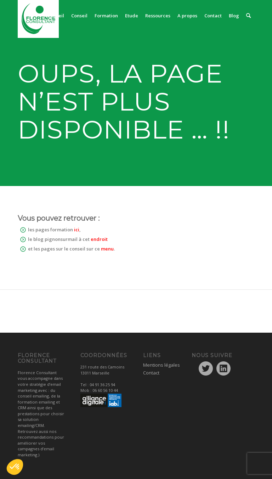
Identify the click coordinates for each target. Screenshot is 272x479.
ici (76, 229)
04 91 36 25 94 (102, 384)
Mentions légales (161, 365)
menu (107, 249)
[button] (14, 466)
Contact (151, 373)
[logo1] (38, 19)
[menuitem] (56, 15)
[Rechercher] (248, 15)
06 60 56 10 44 (105, 390)
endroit (99, 239)
